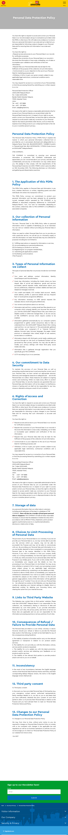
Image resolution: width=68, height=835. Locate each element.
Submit (34, 798)
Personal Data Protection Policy (27, 805)
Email (9, 788)
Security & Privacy (11, 805)
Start (2, 805)
